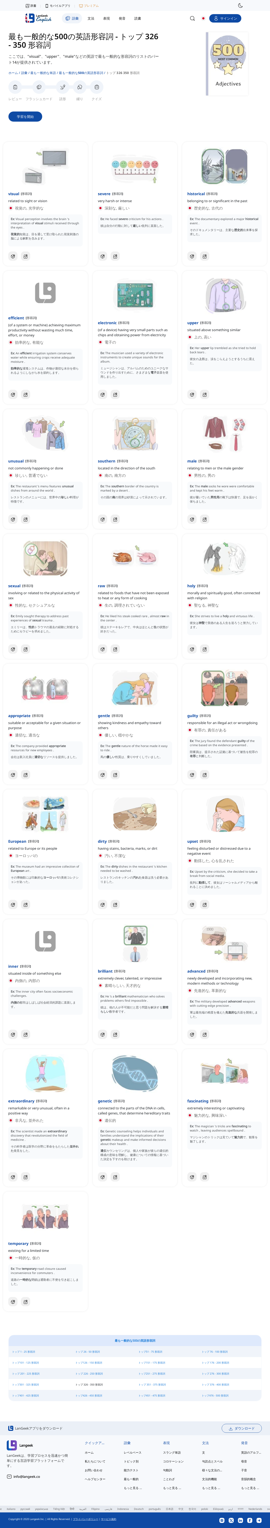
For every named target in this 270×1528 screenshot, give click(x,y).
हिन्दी (72, 1509)
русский (25, 1509)
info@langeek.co (27, 1476)
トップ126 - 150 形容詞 (88, 1362)
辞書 (30, 6)
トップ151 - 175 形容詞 (151, 1362)
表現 (166, 1443)
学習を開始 (25, 116)
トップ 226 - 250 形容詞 (89, 1373)
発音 (244, 1443)
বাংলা (240, 1509)
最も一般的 (131, 1479)
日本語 (169, 1509)
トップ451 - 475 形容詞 (151, 1395)
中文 (181, 1509)
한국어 (192, 1509)
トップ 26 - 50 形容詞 (87, 1351)
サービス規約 (108, 1519)
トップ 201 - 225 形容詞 (25, 1373)
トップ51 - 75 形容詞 (150, 1351)
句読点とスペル (212, 1461)
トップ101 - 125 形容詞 (25, 1362)
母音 (244, 1461)
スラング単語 (172, 1452)
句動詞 (167, 1470)
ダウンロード (242, 1428)
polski (204, 1509)
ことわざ (169, 1479)
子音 (244, 1470)
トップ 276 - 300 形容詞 (215, 1373)
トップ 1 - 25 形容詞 (23, 1351)
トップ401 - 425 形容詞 (25, 1395)
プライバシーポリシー (85, 1519)
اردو (230, 1509)
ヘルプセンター (95, 1479)
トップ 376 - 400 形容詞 (215, 1384)
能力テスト (131, 1470)
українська (41, 1509)
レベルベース (133, 1452)
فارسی (108, 1509)
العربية (82, 1509)
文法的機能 (209, 1479)
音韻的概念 (248, 1479)
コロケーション (173, 1461)
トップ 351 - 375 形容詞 (152, 1384)
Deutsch (139, 1509)
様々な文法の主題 (213, 1470)
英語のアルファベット (252, 1452)
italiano (11, 1509)
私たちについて (95, 1461)
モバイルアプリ (57, 6)
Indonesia (123, 1509)
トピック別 (131, 1461)
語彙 (24, 73)
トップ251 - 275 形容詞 (151, 1373)
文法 (205, 1443)
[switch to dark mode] (240, 5)
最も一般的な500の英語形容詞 (81, 73)
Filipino (95, 1509)
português (155, 1509)
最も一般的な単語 (43, 73)
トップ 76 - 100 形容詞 (215, 1351)
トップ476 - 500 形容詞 (215, 1395)
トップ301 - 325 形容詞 (25, 1384)
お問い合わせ (94, 1470)
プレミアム (89, 6)
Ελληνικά (218, 1509)
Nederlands (255, 1509)
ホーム (13, 73)
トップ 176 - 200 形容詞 (215, 1362)
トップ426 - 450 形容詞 (88, 1395)
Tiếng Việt (59, 1509)
